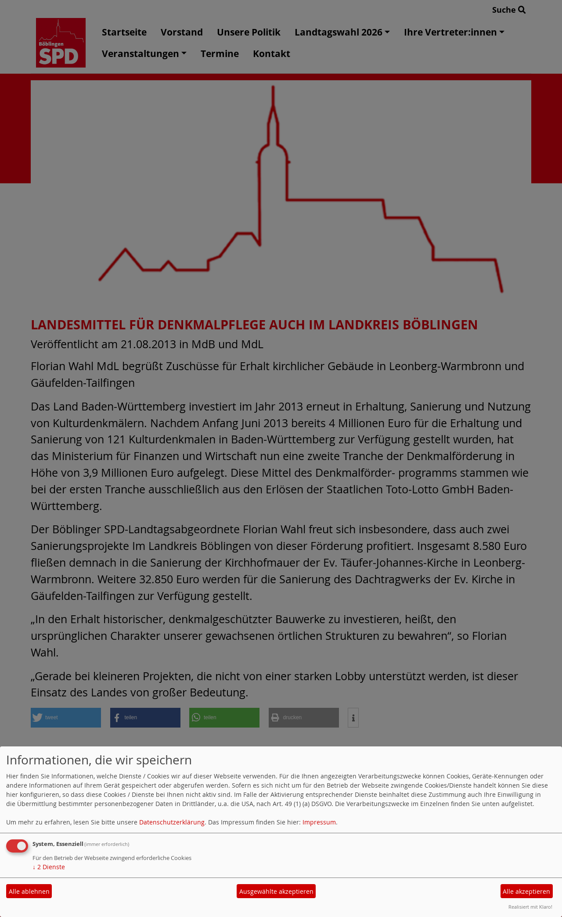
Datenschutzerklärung (172, 822)
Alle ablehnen (29, 891)
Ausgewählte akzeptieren (276, 891)
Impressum (319, 822)
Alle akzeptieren (526, 891)
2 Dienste (48, 867)
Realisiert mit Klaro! (530, 906)
